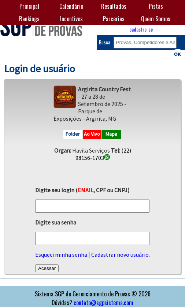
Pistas (156, 6)
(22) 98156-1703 (103, 154)
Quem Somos (155, 18)
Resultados (113, 6)
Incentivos (71, 18)
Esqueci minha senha (61, 254)
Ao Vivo (92, 134)
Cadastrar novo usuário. (120, 254)
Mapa (111, 134)
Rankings (29, 18)
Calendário (71, 6)
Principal (29, 6)
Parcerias (114, 18)
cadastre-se (141, 29)
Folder (73, 134)
